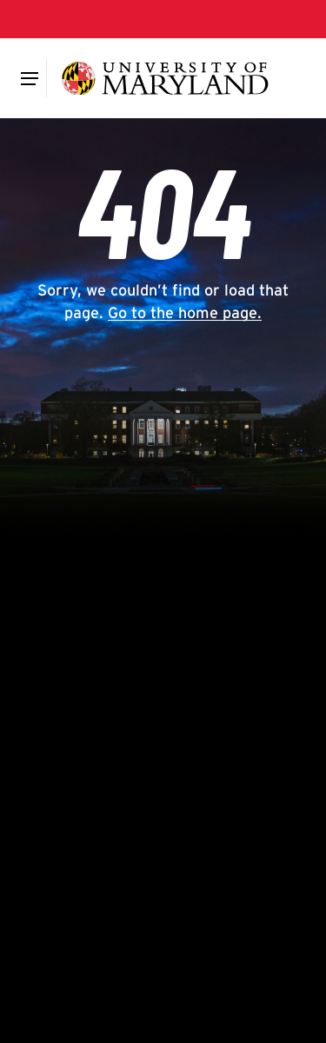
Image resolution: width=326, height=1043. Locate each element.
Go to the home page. (185, 312)
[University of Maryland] (165, 78)
